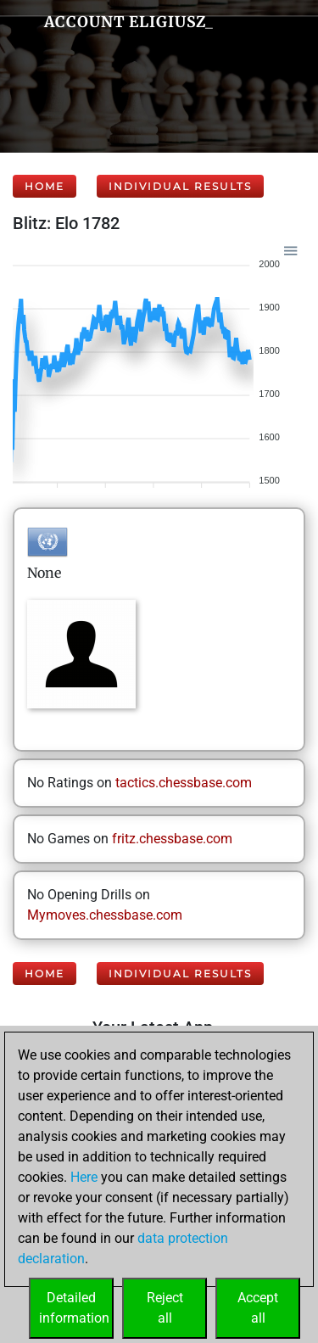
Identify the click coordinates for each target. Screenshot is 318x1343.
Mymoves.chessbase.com (104, 915)
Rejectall (165, 1308)
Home (44, 186)
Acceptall (257, 1308)
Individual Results (180, 186)
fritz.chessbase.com (172, 839)
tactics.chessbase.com (183, 783)
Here (84, 1177)
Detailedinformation (74, 1308)
